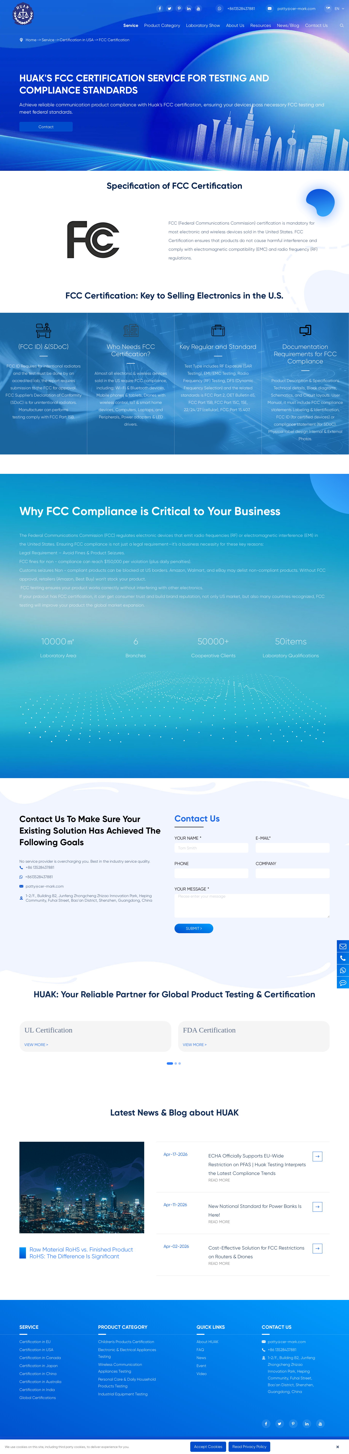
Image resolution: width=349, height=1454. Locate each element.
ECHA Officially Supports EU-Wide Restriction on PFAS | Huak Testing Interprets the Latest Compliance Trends (257, 1164)
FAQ (200, 1349)
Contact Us (316, 25)
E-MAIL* (263, 838)
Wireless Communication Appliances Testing (120, 1368)
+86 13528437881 (36, 867)
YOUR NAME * (187, 838)
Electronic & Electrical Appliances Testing (127, 1353)
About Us (235, 25)
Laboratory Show (203, 25)
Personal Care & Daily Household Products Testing (127, 1382)
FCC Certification (114, 40)
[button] (170, 1063)
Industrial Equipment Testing (123, 1394)
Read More (219, 1180)
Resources (260, 25)
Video (202, 1373)
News (201, 1357)
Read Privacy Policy (249, 1446)
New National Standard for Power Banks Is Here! (254, 1211)
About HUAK (207, 1341)
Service (130, 25)
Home (31, 40)
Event (201, 1365)
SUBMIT (194, 928)
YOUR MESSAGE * (191, 888)
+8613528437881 (235, 8)
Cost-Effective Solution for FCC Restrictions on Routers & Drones (256, 1252)
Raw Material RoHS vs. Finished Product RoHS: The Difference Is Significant (76, 1253)
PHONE (181, 863)
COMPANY (266, 863)
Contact (46, 127)
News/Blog (288, 25)
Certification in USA (77, 40)
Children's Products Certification (126, 1341)
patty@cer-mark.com (291, 8)
